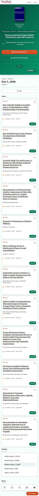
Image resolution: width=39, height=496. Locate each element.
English (29, 2)
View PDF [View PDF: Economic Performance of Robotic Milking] (32, 236)
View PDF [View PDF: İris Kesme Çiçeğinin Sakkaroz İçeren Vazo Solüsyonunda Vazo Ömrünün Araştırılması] (32, 383)
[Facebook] (4, 487)
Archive (4, 449)
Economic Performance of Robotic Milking (17, 222)
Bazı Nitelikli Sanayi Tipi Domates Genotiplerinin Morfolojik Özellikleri (17, 136)
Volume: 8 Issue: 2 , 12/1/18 (12, 464)
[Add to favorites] (34, 101)
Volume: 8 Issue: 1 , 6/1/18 (11, 468)
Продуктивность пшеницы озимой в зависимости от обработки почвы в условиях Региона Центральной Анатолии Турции (17, 426)
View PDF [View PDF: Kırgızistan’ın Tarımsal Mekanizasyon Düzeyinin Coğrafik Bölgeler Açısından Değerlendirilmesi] (32, 412)
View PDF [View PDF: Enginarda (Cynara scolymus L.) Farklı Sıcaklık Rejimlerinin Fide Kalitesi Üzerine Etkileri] (32, 291)
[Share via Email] (34, 487)
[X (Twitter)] (19, 487)
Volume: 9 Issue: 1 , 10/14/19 (11, 460)
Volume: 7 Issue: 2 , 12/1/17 (11, 472)
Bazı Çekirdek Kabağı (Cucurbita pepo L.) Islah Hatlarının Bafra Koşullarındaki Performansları (16, 107)
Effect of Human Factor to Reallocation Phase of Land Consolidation (14, 248)
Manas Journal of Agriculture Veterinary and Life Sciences (19, 36)
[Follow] (30, 70)
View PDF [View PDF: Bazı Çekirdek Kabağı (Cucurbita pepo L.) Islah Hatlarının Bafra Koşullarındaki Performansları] (32, 123)
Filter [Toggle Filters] (19, 91)
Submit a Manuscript (19, 52)
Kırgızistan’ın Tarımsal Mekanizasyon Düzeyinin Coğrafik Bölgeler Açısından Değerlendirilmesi (18, 396)
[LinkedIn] (27, 487)
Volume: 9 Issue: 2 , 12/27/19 (12, 456)
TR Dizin (19, 66)
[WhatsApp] (12, 487)
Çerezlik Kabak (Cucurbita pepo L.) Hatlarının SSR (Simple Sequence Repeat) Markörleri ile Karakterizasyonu (17, 164)
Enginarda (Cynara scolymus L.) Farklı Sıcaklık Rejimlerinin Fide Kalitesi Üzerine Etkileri (17, 275)
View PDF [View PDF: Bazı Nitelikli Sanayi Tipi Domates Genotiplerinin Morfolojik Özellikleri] (32, 150)
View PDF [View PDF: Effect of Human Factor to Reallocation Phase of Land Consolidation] (32, 263)
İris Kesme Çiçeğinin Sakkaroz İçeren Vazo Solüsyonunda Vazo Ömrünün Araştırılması (16, 368)
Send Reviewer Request (19, 58)
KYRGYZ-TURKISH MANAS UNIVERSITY (24, 31)
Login (35, 2)
